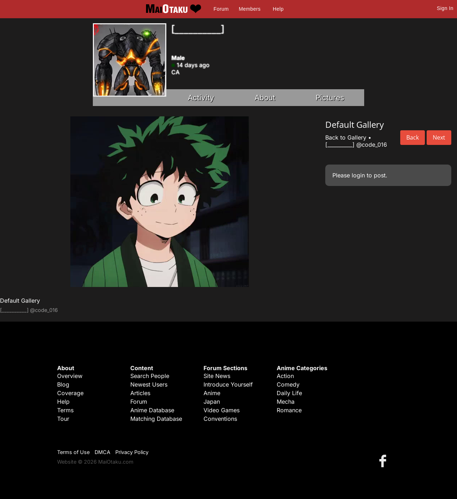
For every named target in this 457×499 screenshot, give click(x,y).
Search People (149, 375)
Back (412, 137)
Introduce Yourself (228, 384)
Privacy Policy (132, 452)
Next (439, 137)
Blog (63, 384)
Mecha (286, 401)
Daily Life (289, 393)
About (265, 97)
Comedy (288, 384)
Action (285, 375)
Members (250, 9)
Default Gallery (20, 300)
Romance (289, 410)
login (358, 175)
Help (278, 9)
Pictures (330, 97)
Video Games (222, 410)
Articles (140, 393)
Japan (212, 401)
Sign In (445, 8)
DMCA (102, 452)
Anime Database (152, 410)
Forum (221, 9)
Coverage (70, 393)
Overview (69, 375)
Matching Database (156, 418)
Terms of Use (73, 452)
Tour (63, 418)
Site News (217, 375)
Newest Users (148, 384)
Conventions (220, 418)
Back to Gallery (345, 137)
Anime (212, 393)
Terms (65, 410)
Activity (201, 97)
